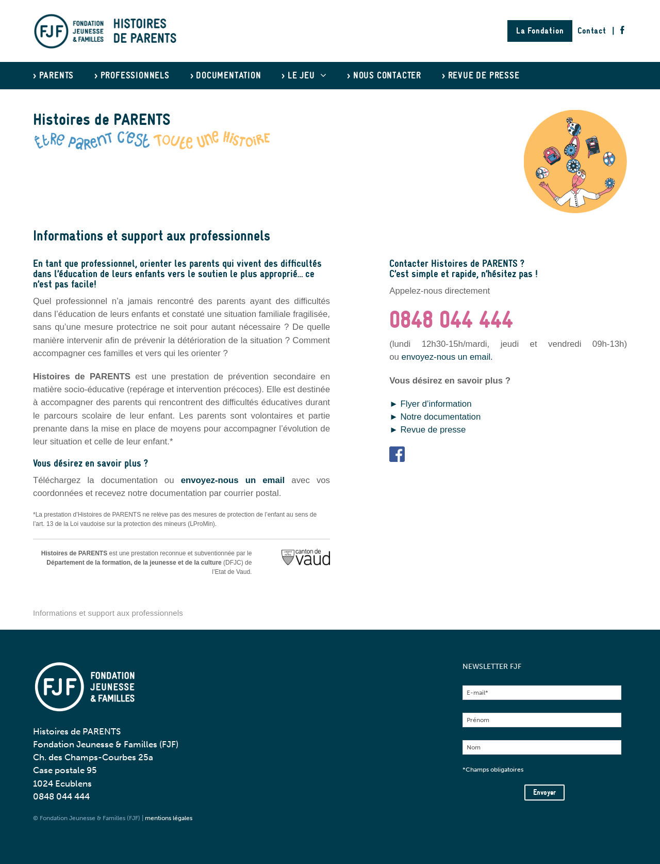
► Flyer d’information (430, 404)
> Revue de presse (481, 75)
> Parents (53, 75)
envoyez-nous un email (233, 480)
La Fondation (540, 31)
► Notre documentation (435, 417)
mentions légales (168, 818)
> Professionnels (132, 75)
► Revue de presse (428, 430)
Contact (592, 31)
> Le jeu (304, 75)
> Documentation (225, 75)
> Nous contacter (384, 75)
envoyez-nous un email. (447, 357)
